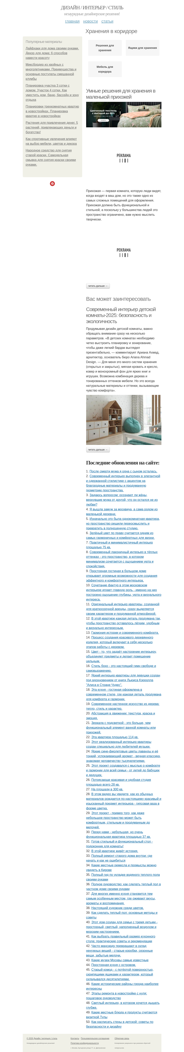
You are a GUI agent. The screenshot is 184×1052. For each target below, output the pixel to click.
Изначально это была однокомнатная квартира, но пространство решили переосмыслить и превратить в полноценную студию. (123, 523)
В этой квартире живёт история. (114, 851)
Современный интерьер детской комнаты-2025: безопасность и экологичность (121, 315)
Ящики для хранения (142, 47)
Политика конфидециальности (85, 1043)
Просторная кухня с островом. (113, 965)
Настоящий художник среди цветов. (117, 908)
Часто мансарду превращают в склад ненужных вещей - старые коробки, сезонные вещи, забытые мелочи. (119, 950)
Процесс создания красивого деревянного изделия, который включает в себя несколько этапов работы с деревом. (119, 642)
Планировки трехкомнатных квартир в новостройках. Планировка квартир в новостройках (52, 111)
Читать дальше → (98, 286)
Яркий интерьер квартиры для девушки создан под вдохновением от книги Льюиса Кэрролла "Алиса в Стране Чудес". (123, 680)
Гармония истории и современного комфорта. (125, 632)
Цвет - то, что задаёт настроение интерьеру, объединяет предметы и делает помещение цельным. (121, 656)
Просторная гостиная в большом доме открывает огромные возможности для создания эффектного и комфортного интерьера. (121, 575)
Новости (90, 21)
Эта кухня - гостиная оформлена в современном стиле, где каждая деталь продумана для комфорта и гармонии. (123, 694)
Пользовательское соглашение (95, 1038)
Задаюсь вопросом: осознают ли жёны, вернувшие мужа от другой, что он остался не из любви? (122, 499)
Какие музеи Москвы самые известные (120, 960)
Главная (72, 21)
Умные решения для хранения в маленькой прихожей (120, 94)
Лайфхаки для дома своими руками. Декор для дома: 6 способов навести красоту (52, 53)
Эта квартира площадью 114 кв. (114, 737)
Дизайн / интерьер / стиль (92, 7)
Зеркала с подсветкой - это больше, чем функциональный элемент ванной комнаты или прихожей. (121, 727)
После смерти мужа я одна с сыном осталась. (123, 471)
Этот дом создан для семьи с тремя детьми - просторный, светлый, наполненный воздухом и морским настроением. (122, 926)
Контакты (75, 1038)
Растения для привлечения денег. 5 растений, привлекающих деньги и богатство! (52, 127)
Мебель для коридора (105, 69)
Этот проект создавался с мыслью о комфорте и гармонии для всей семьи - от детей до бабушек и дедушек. (123, 770)
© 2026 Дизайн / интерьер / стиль (42, 1038)
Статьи (107, 21)
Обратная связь (122, 1038)
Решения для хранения (105, 48)
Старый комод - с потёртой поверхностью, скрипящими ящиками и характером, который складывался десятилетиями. (119, 974)
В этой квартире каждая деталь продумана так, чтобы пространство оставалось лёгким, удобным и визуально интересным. (123, 623)
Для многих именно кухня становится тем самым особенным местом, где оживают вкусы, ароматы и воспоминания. (121, 898)
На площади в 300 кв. (107, 789)
